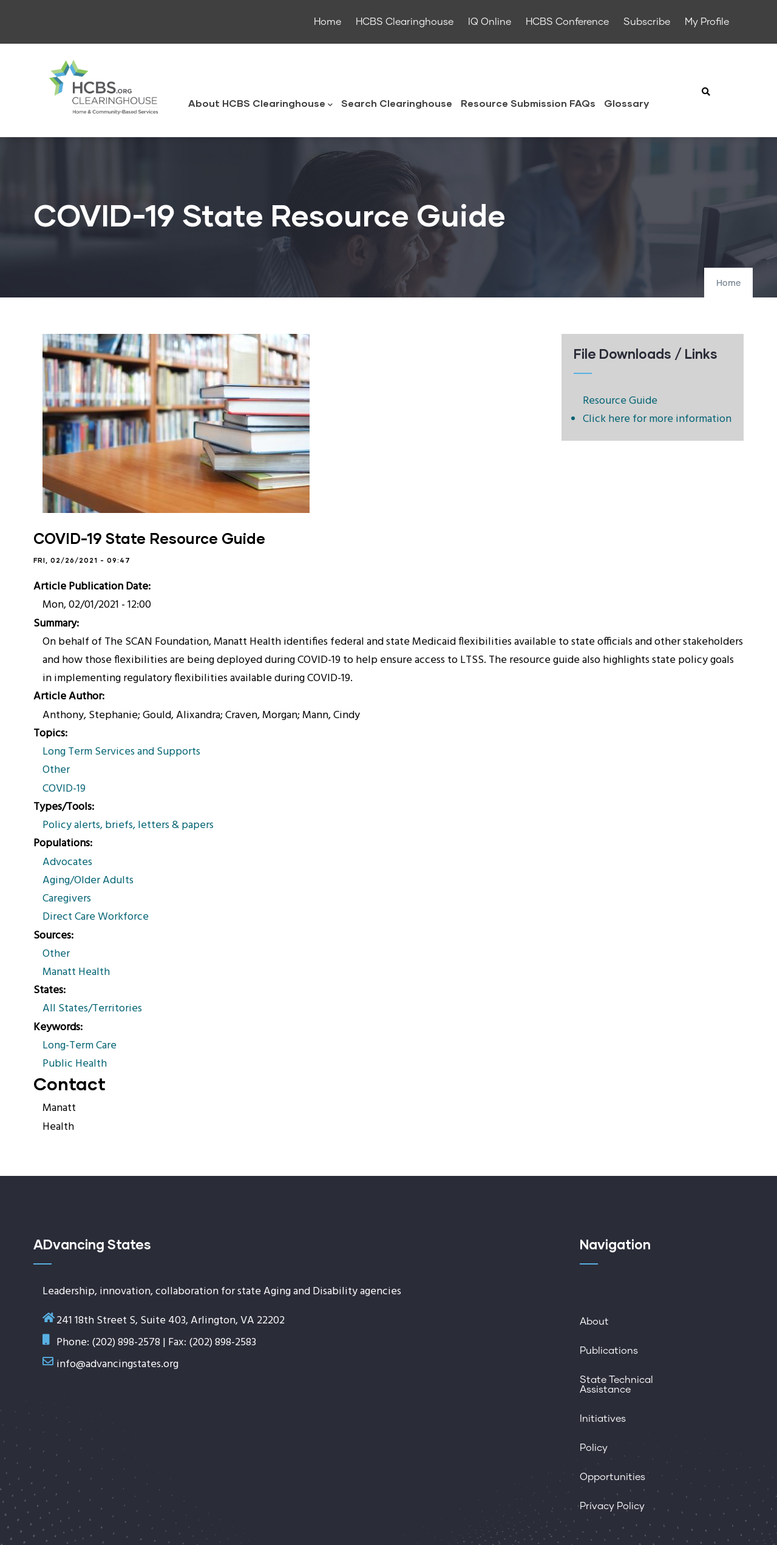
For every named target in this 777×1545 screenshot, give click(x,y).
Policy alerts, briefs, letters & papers (128, 825)
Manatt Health (76, 972)
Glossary (626, 103)
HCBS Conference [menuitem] (567, 22)
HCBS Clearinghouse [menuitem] (404, 22)
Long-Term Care (79, 1045)
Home (728, 283)
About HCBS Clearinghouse (260, 104)
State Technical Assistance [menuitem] (616, 1384)
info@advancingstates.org (117, 1364)
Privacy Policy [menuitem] (612, 1506)
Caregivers (66, 899)
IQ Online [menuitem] (489, 22)
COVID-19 (64, 789)
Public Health (74, 1064)
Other (56, 770)
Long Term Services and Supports (121, 752)
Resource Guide (620, 401)
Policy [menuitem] (594, 1448)
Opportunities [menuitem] (612, 1477)
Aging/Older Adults (88, 880)
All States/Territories (92, 1008)
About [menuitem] (594, 1321)
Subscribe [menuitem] (646, 22)
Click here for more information (657, 419)
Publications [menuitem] (609, 1351)
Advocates (67, 862)
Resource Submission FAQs (528, 103)
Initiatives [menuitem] (603, 1419)
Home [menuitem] (327, 22)
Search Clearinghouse (396, 103)
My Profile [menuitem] (707, 22)
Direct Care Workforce (95, 917)
